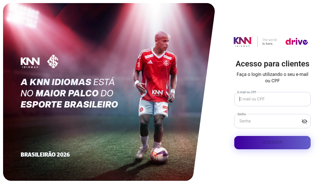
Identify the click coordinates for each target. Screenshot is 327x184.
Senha (241, 114)
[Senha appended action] (304, 121)
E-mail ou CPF (246, 92)
